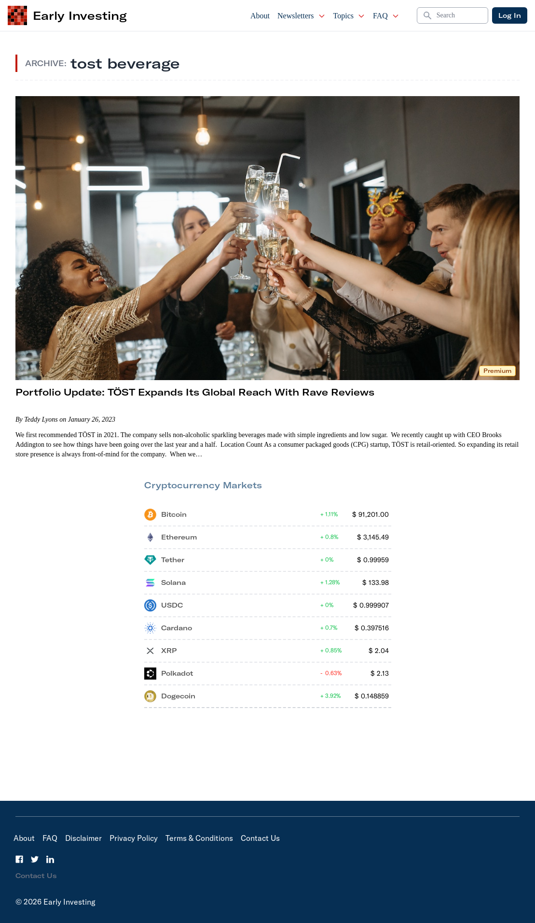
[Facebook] (19, 859)
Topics (349, 16)
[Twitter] (35, 859)
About (260, 16)
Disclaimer (83, 838)
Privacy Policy (134, 838)
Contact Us (260, 838)
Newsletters (301, 16)
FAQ (386, 16)
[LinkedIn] (50, 859)
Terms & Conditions (199, 838)
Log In (509, 15)
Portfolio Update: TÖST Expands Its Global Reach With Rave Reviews (194, 392)
